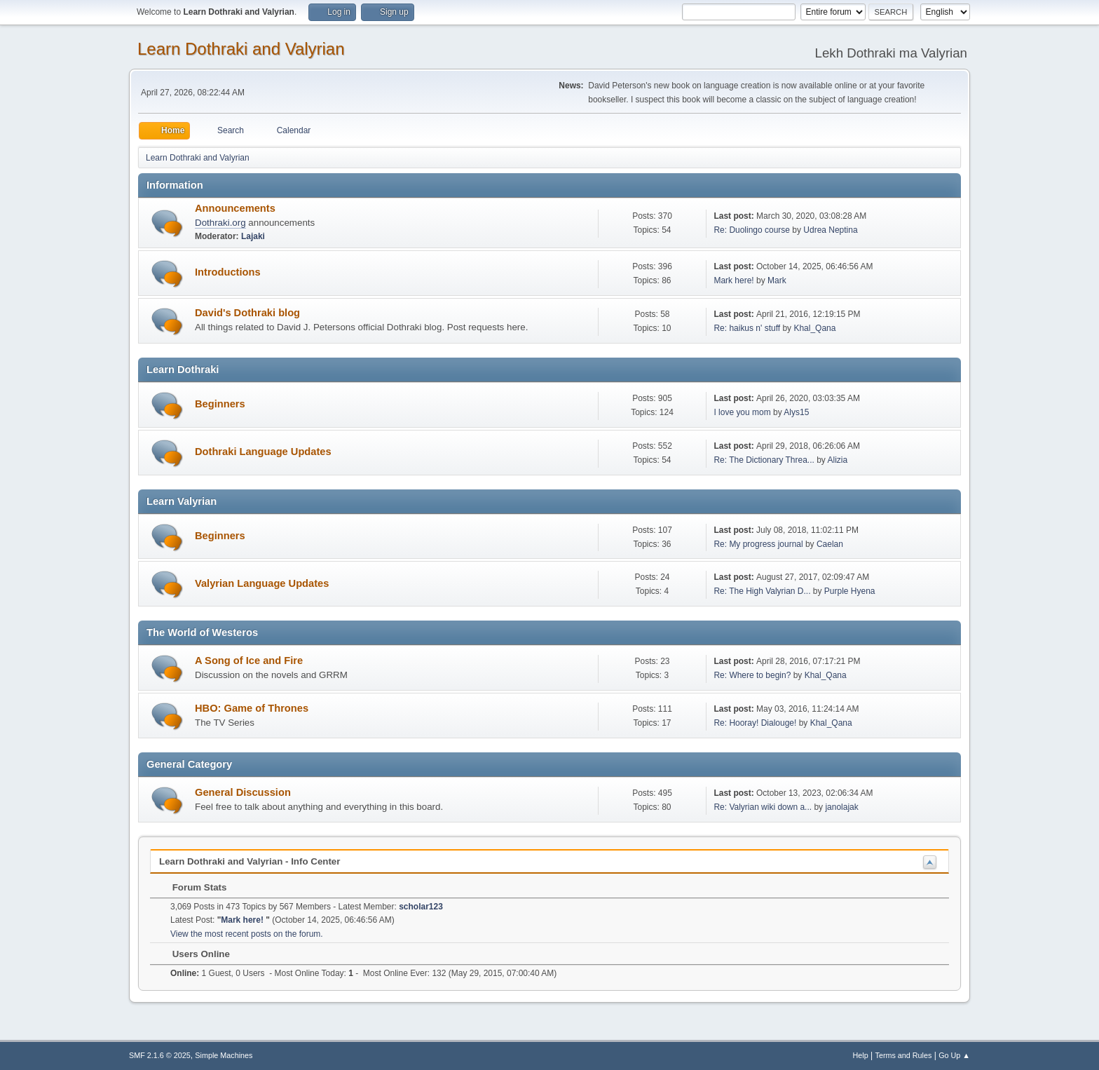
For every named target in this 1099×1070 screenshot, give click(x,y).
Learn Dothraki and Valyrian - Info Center (249, 861)
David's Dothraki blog (247, 312)
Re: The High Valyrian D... (762, 591)
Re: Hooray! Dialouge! (755, 723)
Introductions (228, 272)
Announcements (235, 208)
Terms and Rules (903, 1055)
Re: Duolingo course (752, 230)
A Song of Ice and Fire (249, 660)
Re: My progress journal (758, 544)
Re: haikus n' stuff (747, 328)
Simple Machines (223, 1055)
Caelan (830, 544)
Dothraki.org (220, 222)
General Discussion (243, 792)
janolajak (841, 807)
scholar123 (421, 907)
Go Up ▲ (954, 1055)
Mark (776, 280)
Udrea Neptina (830, 230)
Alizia (838, 460)
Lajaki (253, 236)
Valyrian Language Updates (262, 583)
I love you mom (742, 412)
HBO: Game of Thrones (251, 708)
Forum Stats (192, 887)
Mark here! (735, 280)
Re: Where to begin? (752, 675)
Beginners (220, 403)
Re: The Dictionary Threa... (764, 460)
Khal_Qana (814, 328)
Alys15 (796, 412)
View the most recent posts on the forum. (246, 934)
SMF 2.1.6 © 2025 (160, 1055)
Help (860, 1055)
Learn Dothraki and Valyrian (241, 48)
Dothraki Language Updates (263, 451)
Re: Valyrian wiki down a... (763, 807)
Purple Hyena (849, 591)
